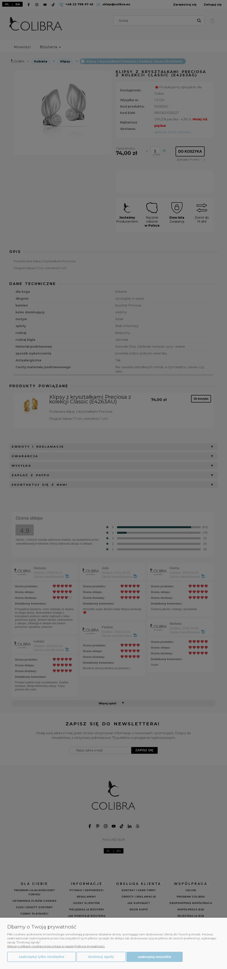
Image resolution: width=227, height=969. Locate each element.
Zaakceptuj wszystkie (154, 957)
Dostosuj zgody (101, 957)
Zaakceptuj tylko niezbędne (41, 957)
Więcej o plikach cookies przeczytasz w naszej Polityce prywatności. (56, 946)
